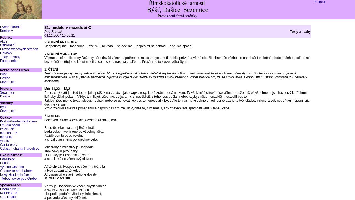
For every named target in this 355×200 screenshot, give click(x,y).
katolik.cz (7, 129)
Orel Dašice (8, 197)
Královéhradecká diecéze (18, 121)
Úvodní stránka (11, 27)
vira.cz (5, 141)
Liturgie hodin (10, 125)
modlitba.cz (8, 133)
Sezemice (7, 82)
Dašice (5, 78)
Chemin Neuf (9, 189)
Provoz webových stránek (19, 49)
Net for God (8, 193)
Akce (3, 41)
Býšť (3, 74)
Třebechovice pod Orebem (19, 179)
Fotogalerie (8, 61)
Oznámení (7, 45)
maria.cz (6, 137)
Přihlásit (319, 2)
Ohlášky (6, 53)
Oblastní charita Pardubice (19, 149)
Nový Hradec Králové (15, 175)
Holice (4, 163)
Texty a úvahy (10, 57)
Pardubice (7, 159)
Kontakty (6, 31)
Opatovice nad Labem (16, 171)
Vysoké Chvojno (12, 167)
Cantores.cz (9, 145)
